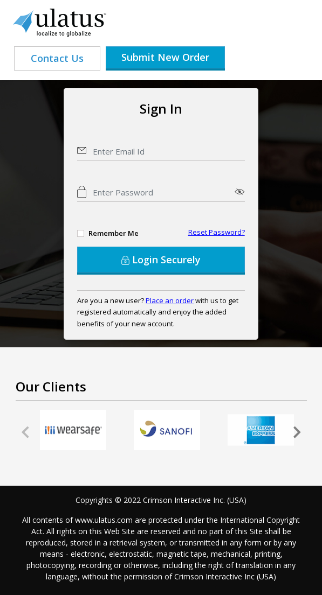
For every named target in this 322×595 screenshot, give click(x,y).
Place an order (170, 300)
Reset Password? (216, 232)
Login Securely (160, 259)
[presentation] (25, 432)
